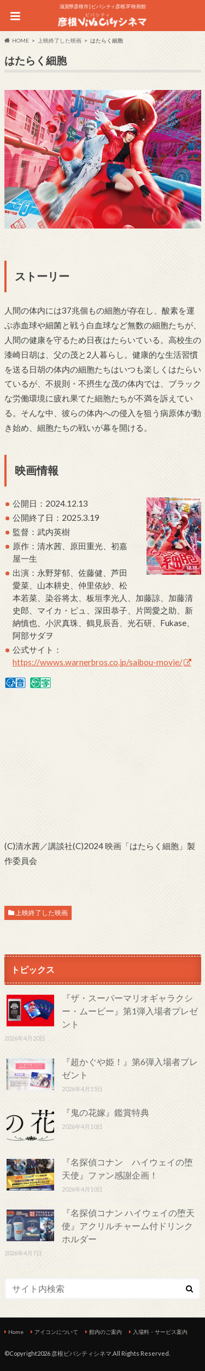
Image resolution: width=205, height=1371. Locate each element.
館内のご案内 (105, 1331)
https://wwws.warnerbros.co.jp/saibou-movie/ (98, 662)
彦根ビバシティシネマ (81, 1353)
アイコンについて (56, 1331)
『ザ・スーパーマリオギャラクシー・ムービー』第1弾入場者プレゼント (130, 1011)
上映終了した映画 (41, 913)
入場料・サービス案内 (160, 1331)
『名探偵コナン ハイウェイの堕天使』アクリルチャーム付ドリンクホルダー (128, 1225)
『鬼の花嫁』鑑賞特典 (105, 1112)
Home (16, 1331)
